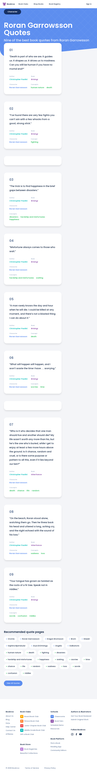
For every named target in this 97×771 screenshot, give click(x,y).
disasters (13, 217)
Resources (55, 729)
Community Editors (58, 750)
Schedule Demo (57, 725)
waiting (39, 278)
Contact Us (10, 730)
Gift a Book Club (27, 734)
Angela (58, 645)
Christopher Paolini (18, 79)
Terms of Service (32, 768)
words (12, 616)
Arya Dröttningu (39, 645)
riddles (32, 616)
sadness (35, 553)
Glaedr (86, 639)
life (28, 490)
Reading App (56, 747)
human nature (37, 87)
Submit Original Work (79, 719)
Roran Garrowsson (18, 87)
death (49, 87)
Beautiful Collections (29, 753)
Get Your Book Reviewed (81, 716)
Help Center (11, 727)
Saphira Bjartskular (15, 645)
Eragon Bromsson (54, 639)
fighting (34, 142)
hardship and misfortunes (33, 217)
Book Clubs (23, 4)
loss (43, 553)
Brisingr (34, 79)
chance (20, 490)
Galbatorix (73, 645)
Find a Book (55, 743)
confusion (22, 616)
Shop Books (38, 4)
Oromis (10, 639)
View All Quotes (13, 683)
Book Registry (54, 4)
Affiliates (9, 734)
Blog (8, 719)
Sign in (88, 4)
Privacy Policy (50, 768)
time (42, 387)
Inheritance (36, 474)
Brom (72, 639)
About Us (9, 716)
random (35, 490)
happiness (14, 219)
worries (34, 387)
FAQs (8, 723)
